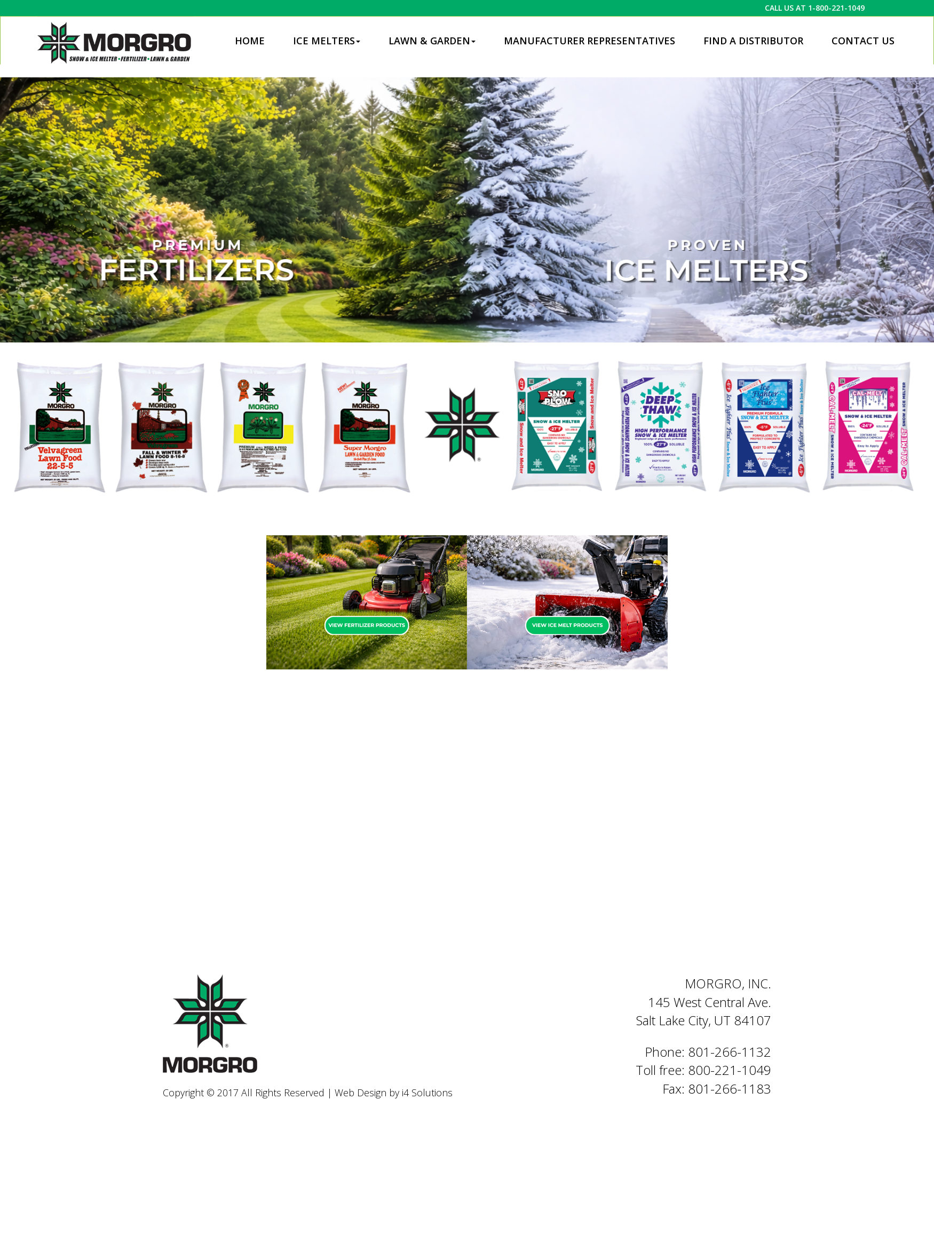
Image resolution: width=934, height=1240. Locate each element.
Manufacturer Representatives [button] (589, 40)
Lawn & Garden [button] (432, 40)
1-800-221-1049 (836, 8)
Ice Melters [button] (326, 40)
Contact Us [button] (863, 40)
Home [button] (250, 40)
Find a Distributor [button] (753, 40)
